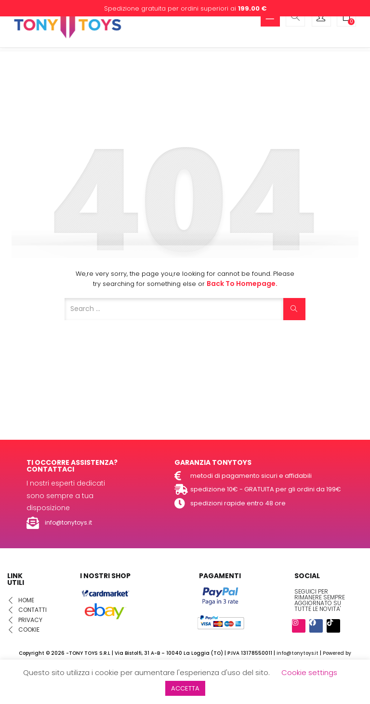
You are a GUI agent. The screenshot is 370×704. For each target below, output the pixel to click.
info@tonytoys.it (297, 653)
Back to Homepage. (242, 283)
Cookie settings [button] (309, 672)
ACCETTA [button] (185, 688)
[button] (346, 18)
